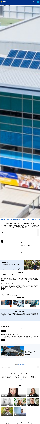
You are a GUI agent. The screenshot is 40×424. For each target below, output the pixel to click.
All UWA (34, 1)
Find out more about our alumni (20, 379)
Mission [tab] (20, 232)
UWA (1, 5)
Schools (4, 5)
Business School (8, 5)
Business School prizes (21, 364)
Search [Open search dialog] (38, 2)
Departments (3, 219)
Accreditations (34, 219)
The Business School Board (5, 316)
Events (8, 219)
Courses (23, 219)
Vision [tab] (20, 230)
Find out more (3, 289)
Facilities (28, 219)
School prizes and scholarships (15, 219)
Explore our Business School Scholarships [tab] (20, 367)
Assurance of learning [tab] (20, 235)
